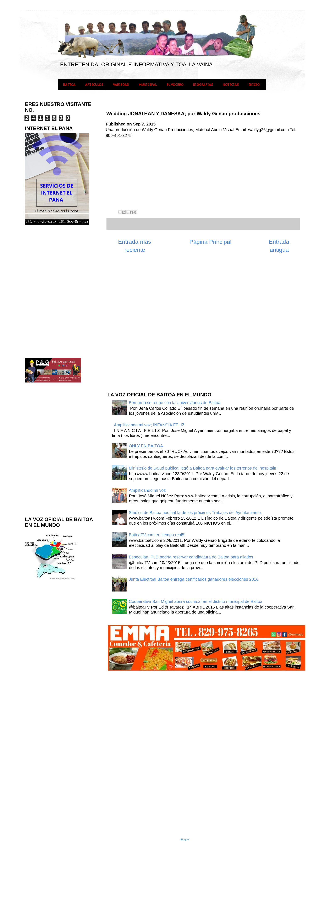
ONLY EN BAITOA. (146, 446)
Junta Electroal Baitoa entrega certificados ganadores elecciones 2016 (194, 579)
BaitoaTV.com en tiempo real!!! (157, 534)
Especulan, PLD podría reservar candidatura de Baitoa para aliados (191, 557)
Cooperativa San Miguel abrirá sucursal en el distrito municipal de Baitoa (196, 601)
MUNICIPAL (148, 84)
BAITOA (69, 84)
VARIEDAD (121, 84)
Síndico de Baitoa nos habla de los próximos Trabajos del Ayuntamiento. (195, 512)
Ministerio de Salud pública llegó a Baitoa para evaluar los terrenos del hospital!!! (203, 468)
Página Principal (210, 242)
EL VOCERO (175, 84)
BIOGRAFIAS (203, 84)
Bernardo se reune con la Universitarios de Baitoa (174, 402)
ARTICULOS (94, 84)
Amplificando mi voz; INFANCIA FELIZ (149, 425)
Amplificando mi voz (147, 490)
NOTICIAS (231, 84)
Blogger (185, 839)
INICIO (254, 84)
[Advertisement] (138, 321)
